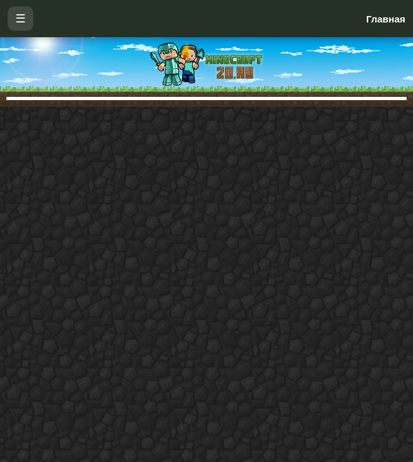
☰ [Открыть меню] (20, 18)
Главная (385, 18)
